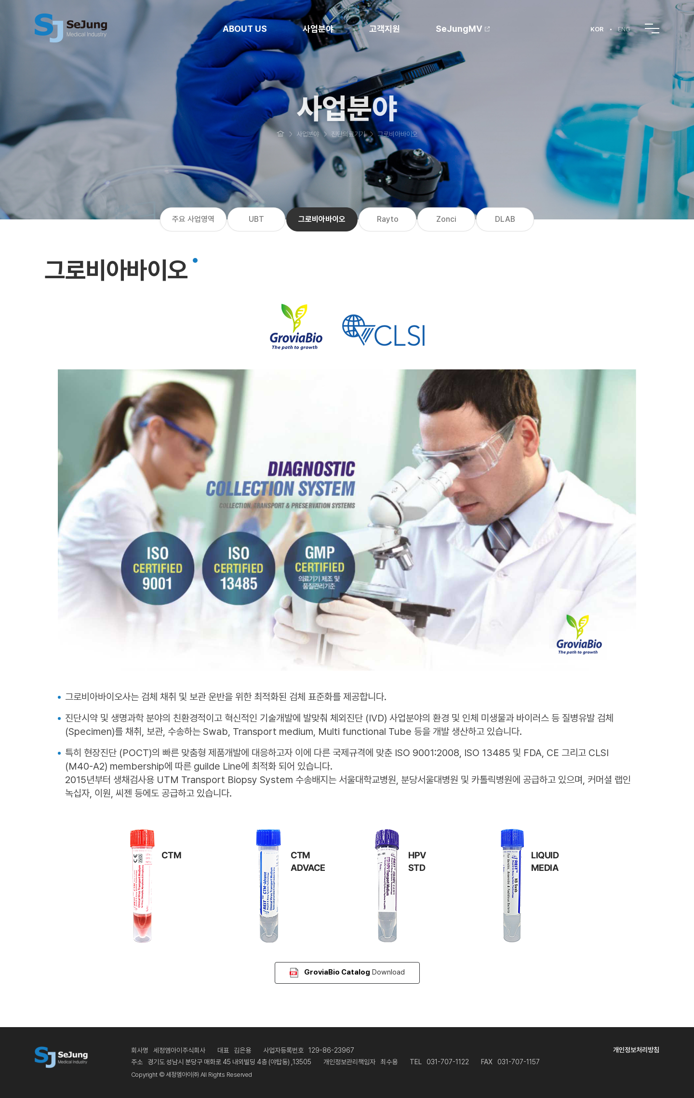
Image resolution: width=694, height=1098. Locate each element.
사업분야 (318, 29)
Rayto (388, 219)
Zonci (446, 219)
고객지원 (384, 29)
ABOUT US (245, 29)
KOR (596, 29)
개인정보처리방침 (636, 1049)
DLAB (505, 219)
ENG (624, 29)
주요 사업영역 (193, 219)
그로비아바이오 (322, 219)
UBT (256, 219)
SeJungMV (463, 29)
